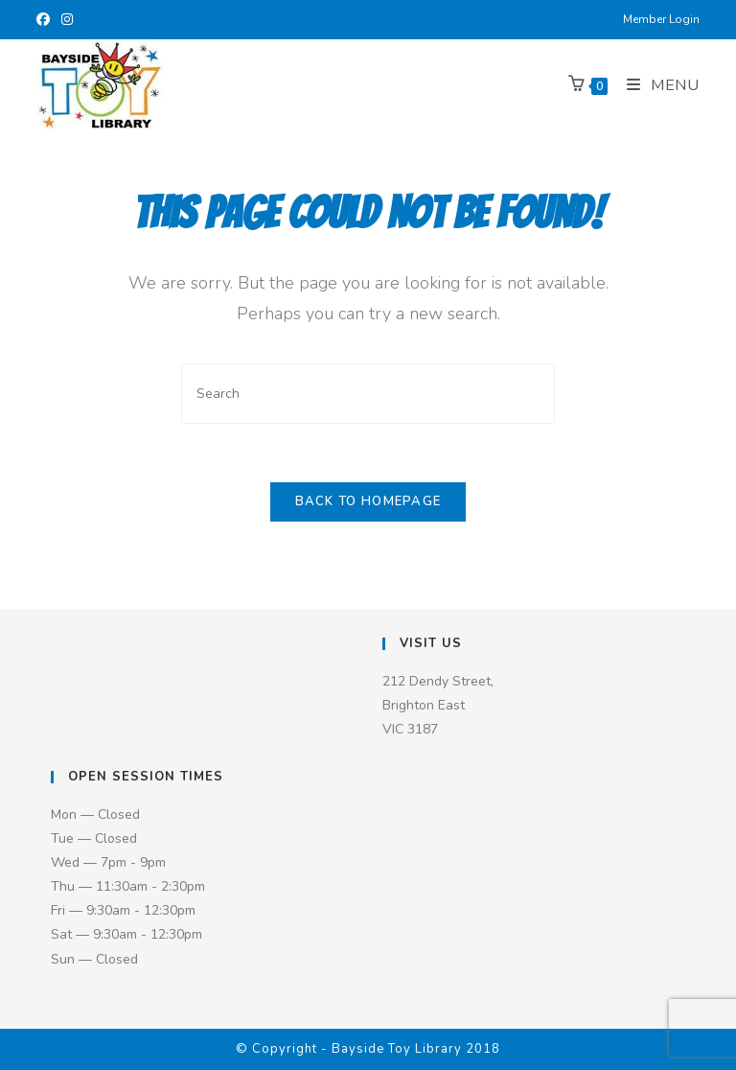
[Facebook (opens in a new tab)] (46, 20)
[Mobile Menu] (656, 85)
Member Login (661, 19)
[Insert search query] (368, 393)
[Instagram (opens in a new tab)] (67, 20)
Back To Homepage (368, 501)
